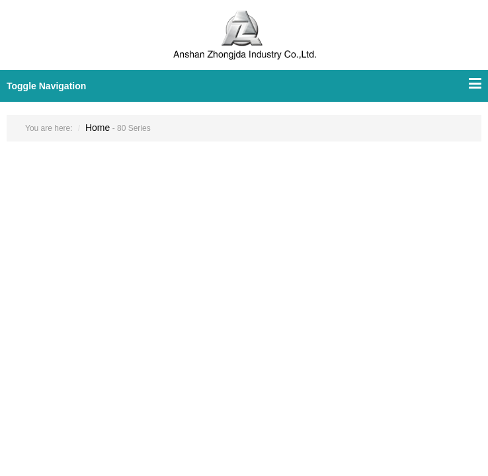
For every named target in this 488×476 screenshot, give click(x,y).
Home (97, 127)
